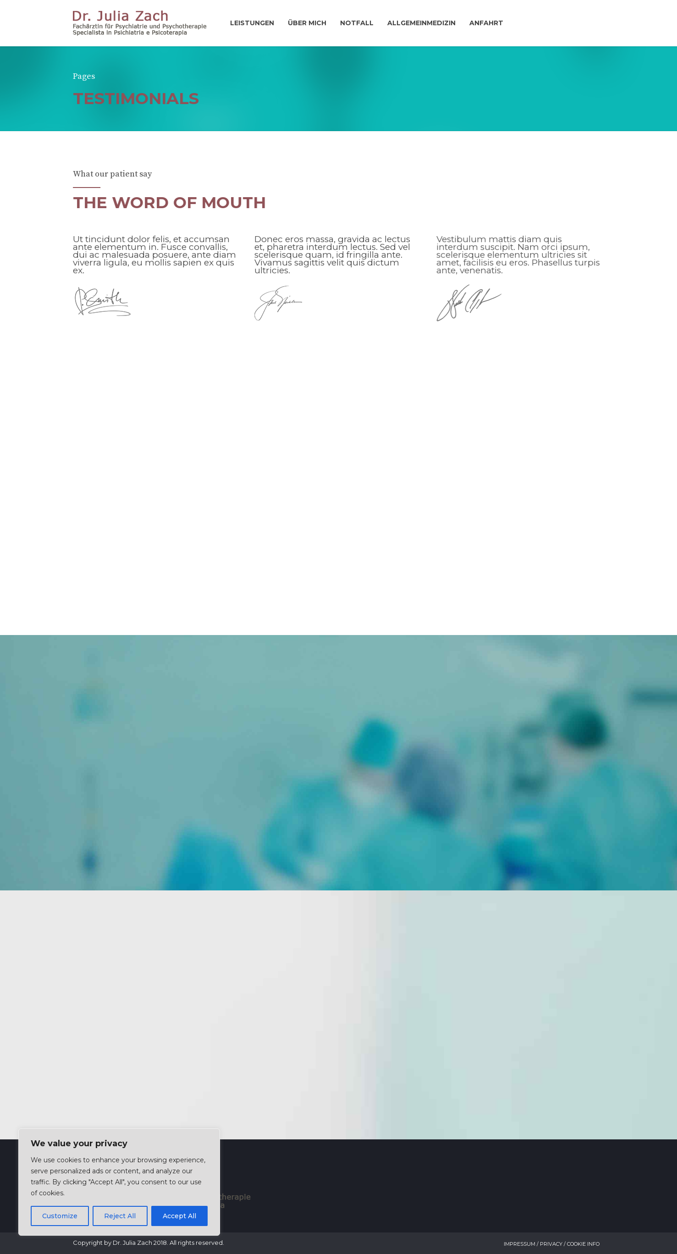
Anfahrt (486, 23)
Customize (59, 1216)
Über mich (307, 23)
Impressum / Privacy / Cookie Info (552, 1244)
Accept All (179, 1216)
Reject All (120, 1216)
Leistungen (252, 23)
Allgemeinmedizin (421, 23)
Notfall (357, 23)
